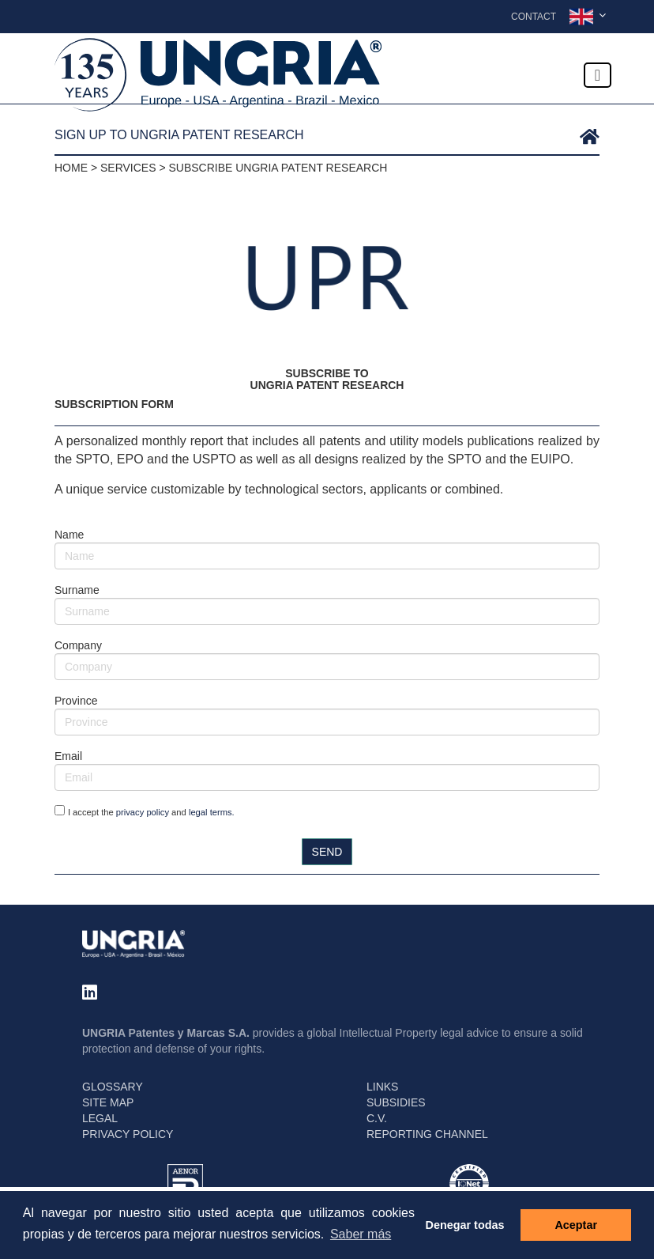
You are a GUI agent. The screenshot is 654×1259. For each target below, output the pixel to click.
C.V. (376, 1118)
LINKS (382, 1086)
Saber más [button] (360, 1234)
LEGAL (100, 1118)
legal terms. (212, 812)
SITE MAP (107, 1102)
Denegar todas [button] (465, 1225)
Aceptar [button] (575, 1225)
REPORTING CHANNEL (427, 1134)
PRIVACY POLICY (127, 1134)
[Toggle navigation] (597, 75)
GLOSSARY (112, 1086)
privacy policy (142, 812)
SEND (327, 851)
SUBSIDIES (396, 1102)
